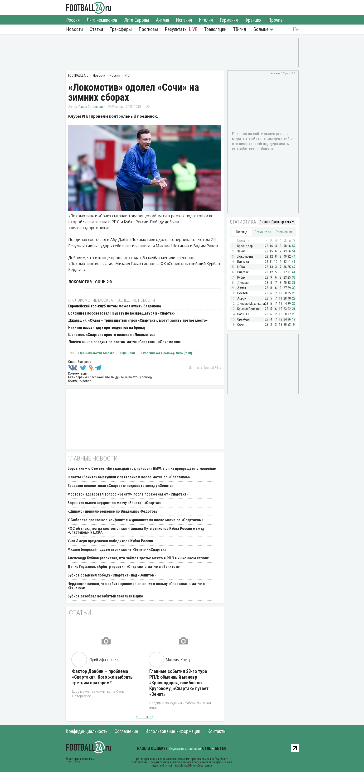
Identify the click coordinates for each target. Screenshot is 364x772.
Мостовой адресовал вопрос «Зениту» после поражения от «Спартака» (128, 494)
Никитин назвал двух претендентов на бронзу (107, 327)
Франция (253, 20)
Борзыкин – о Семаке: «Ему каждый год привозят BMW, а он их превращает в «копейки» (142, 468)
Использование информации (172, 731)
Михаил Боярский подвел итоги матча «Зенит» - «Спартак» (117, 549)
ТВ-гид (239, 29)
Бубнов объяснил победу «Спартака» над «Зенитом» (112, 575)
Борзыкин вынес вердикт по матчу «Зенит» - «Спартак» (114, 503)
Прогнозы (148, 29)
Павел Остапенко (90, 107)
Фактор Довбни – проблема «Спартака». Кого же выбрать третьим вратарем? (102, 677)
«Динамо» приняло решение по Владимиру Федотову (112, 511)
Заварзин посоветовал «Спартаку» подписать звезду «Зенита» (120, 485)
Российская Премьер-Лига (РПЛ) (167, 353)
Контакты (216, 731)
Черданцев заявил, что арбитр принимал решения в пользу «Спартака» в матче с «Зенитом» (136, 586)
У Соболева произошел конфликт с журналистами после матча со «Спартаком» (135, 520)
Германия (229, 20)
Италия (206, 20)
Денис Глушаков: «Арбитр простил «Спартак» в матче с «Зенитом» (124, 566)
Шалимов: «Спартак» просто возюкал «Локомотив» (111, 334)
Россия (73, 20)
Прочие (275, 20)
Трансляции (215, 29)
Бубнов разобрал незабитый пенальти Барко (105, 596)
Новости (74, 29)
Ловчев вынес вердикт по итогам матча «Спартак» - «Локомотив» (124, 342)
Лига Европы (136, 20)
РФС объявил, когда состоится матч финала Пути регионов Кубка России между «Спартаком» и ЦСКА (136, 530)
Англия (162, 20)
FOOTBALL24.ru (89, 7)
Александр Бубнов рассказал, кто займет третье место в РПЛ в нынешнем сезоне (138, 558)
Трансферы (121, 29)
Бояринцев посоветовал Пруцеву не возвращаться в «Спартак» (121, 313)
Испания (184, 20)
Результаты (181, 29)
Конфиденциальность (86, 731)
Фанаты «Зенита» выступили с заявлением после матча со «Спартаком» (129, 477)
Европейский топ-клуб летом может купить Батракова (114, 306)
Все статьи (144, 716)
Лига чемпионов (102, 20)
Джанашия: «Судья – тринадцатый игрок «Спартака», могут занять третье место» (138, 320)
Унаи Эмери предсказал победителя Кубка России (110, 541)
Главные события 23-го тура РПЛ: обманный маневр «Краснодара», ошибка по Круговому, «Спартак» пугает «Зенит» (179, 682)
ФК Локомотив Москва (97, 353)
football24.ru (212, 368)
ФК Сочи (128, 353)
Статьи (96, 29)
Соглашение (126, 731)
